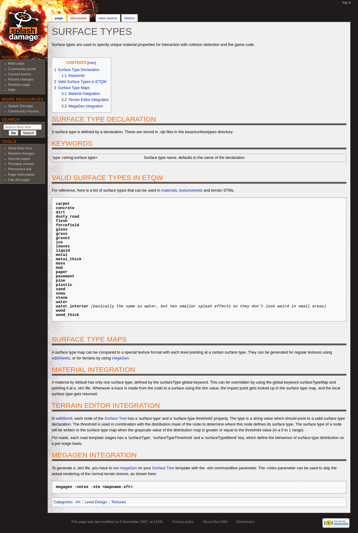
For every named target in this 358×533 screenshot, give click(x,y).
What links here (20, 148)
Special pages (19, 158)
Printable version (21, 164)
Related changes (21, 153)
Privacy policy (183, 522)
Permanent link (19, 169)
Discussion (78, 18)
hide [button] (91, 63)
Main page (16, 63)
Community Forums (23, 111)
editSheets (61, 358)
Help (11, 90)
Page (59, 18)
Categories (63, 502)
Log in (347, 2)
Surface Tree (115, 418)
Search (11, 120)
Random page (19, 84)
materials (169, 190)
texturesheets (190, 190)
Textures (118, 502)
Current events (19, 74)
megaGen (120, 358)
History (129, 18)
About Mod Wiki (215, 522)
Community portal (22, 69)
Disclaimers (245, 522)
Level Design (96, 502)
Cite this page (18, 180)
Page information (21, 174)
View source (108, 18)
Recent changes (20, 79)
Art (77, 502)
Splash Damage (20, 106)
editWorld (64, 418)
